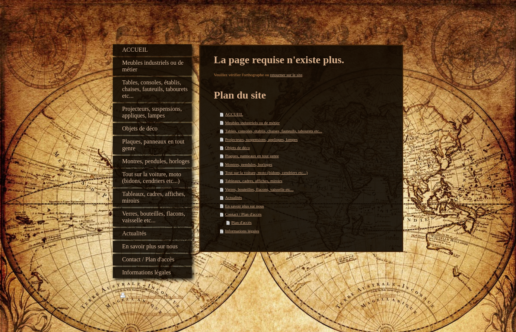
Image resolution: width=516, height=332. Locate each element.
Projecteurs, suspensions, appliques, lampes (261, 139)
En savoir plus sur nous (244, 206)
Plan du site (173, 296)
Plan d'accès (241, 222)
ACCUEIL (234, 114)
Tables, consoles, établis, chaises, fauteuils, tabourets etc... (273, 131)
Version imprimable (141, 296)
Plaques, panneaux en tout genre (252, 156)
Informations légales (242, 231)
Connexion (387, 295)
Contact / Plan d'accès (243, 214)
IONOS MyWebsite (160, 314)
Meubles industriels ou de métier (252, 122)
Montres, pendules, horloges (249, 164)
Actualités (233, 197)
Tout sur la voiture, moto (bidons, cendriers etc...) (266, 172)
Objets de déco (237, 147)
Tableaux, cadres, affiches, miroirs (254, 180)
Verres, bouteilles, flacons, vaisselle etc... (259, 189)
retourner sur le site (286, 74)
